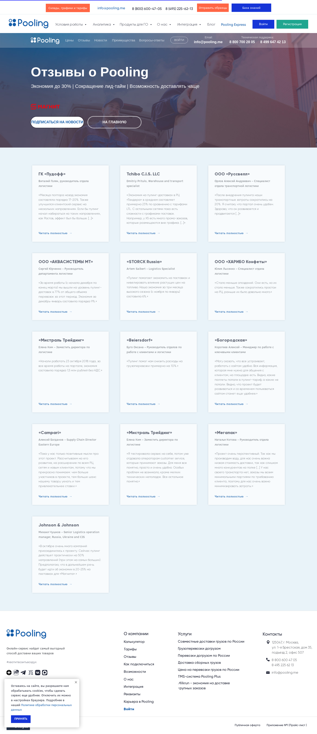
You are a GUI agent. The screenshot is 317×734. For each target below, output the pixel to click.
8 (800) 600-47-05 (147, 9)
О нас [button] (162, 24)
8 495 (276, 665)
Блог (211, 24)
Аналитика (102, 24)
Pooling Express (233, 24)
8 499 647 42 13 (273, 42)
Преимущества (123, 40)
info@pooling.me (111, 8)
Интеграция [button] (187, 24)
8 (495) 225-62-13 (179, 9)
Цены (69, 40)
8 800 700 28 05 (242, 42)
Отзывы (84, 40)
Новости (100, 40)
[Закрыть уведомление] (76, 682)
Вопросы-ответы (151, 40)
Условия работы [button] (69, 24)
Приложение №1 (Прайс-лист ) (287, 725)
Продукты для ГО (134, 24)
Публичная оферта (247, 725)
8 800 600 (280, 660)
